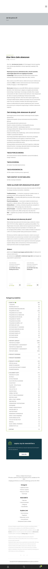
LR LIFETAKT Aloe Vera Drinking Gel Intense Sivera (14, 268)
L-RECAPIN (11, 304)
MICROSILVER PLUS (14, 306)
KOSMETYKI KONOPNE (14, 365)
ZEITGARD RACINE (13, 335)
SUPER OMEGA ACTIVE (14, 417)
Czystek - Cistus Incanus (15, 385)
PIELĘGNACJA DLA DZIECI (15, 312)
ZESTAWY (11, 429)
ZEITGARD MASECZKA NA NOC (16, 329)
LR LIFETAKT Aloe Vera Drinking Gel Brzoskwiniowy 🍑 (32, 268)
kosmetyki (24, 477)
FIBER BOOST (12, 387)
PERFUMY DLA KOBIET (14, 342)
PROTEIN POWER (13, 411)
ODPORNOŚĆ (17, 264)
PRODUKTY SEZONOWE (14, 354)
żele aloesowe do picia (17, 64)
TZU (8, 59)
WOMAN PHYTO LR (13, 426)
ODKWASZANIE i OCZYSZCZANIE (17, 403)
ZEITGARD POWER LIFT (14, 333)
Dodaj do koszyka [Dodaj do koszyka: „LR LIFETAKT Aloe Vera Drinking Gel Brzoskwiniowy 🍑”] (37, 285)
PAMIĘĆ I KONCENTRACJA (15, 407)
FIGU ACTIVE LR (13, 389)
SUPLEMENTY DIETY (10, 55)
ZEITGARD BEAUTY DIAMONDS (16, 327)
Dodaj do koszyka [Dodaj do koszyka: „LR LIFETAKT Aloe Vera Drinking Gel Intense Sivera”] (20, 285)
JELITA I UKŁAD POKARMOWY (16, 395)
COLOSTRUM (12, 383)
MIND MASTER (12, 401)
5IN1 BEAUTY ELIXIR (14, 374)
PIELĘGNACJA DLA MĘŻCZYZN (16, 314)
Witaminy (11, 421)
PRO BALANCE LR (13, 409)
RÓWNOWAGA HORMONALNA (16, 413)
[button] (24, 454)
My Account (8, 567)
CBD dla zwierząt (13, 363)
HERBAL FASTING (13, 393)
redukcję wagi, (24, 533)
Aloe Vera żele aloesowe (17, 57)
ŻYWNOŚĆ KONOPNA (14, 369)
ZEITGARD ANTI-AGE (14, 325)
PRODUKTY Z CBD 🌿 (14, 361)
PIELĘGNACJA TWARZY (14, 319)
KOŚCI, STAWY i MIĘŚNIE (14, 399)
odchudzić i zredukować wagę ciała (24, 256)
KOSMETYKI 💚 (12, 302)
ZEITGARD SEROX (13, 337)
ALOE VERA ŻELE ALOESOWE (16, 381)
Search (24, 567)
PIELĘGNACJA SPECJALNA (15, 317)
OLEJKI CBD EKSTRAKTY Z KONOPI (17, 367)
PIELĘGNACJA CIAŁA (14, 310)
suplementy (16, 477)
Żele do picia (10, 88)
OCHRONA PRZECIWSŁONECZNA (17, 308)
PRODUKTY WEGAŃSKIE (14, 357)
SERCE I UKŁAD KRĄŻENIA (15, 415)
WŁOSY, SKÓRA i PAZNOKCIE (15, 423)
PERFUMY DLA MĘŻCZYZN (15, 347)
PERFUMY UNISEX (13, 351)
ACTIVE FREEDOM (13, 379)
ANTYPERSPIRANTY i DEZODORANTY (18, 344)
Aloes (13, 82)
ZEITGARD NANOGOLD (14, 331)
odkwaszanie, (36, 531)
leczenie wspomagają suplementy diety (23, 252)
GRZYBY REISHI (13, 391)
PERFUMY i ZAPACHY (14, 340)
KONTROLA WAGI (13, 397)
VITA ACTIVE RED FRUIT (15, 419)
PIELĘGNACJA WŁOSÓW (14, 321)
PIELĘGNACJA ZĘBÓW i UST (15, 323)
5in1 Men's (11, 376)
